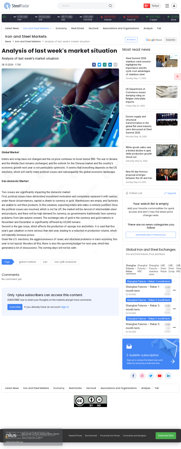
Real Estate (77, 28)
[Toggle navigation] (174, 6)
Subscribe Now (166, 435)
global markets (27, 262)
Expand (170, 193)
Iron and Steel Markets (36, 28)
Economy (61, 28)
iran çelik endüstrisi (65, 262)
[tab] (131, 268)
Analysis (148, 28)
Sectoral (93, 28)
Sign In (65, 307)
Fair (159, 28)
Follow (131, 39)
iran (45, 262)
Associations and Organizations (121, 28)
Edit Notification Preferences (151, 234)
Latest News (12, 28)
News (8, 41)
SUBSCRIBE (15, 307)
